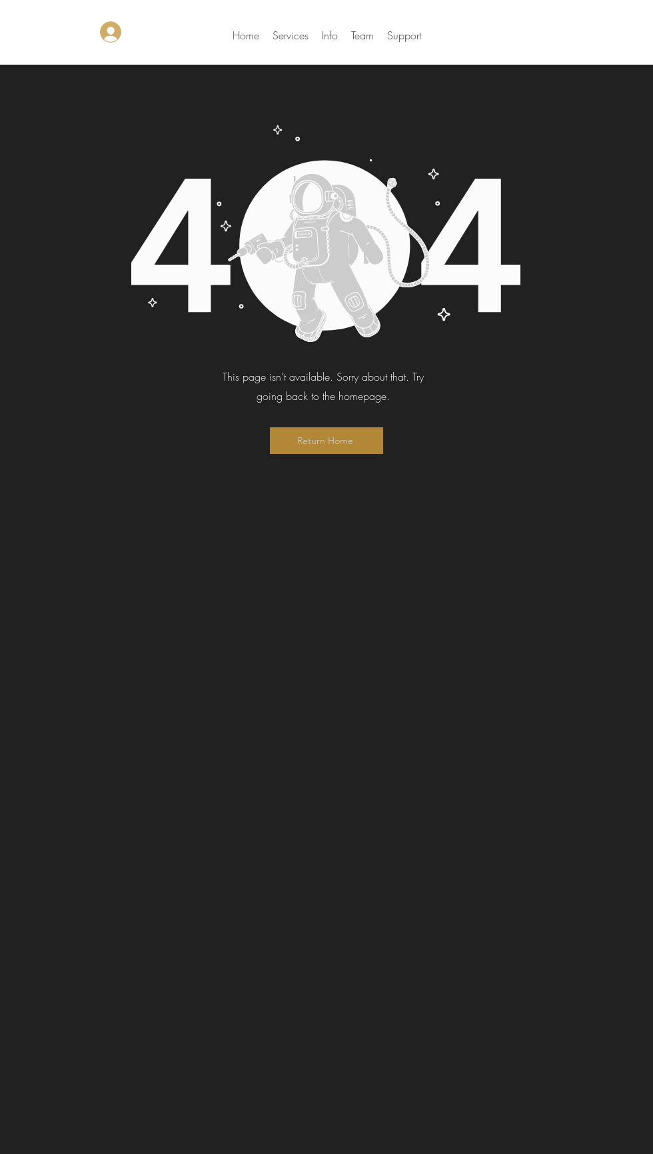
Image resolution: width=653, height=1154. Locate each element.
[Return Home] (326, 440)
